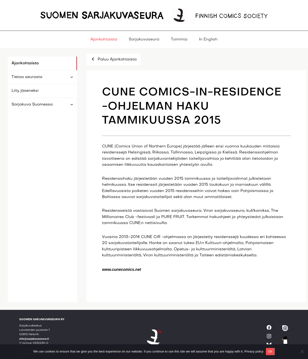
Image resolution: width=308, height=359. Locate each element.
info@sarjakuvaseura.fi (34, 338)
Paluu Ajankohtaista (113, 59)
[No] (302, 351)
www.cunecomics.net (121, 269)
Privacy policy (253, 351)
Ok (270, 351)
